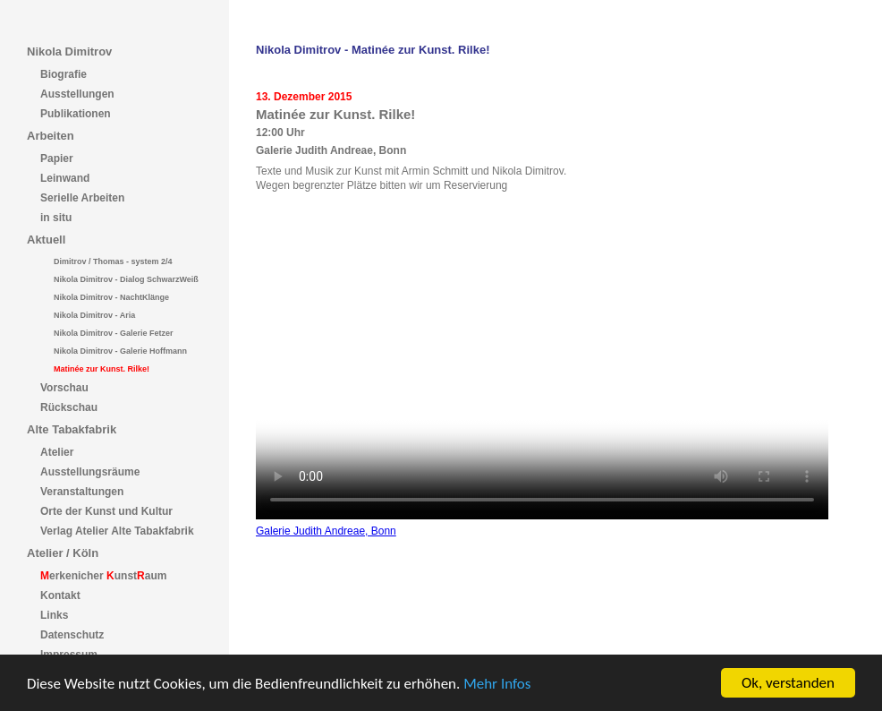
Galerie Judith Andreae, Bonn (326, 531)
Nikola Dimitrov (69, 51)
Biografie (63, 74)
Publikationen (75, 113)
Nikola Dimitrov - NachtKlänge (111, 297)
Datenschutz (72, 635)
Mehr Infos (496, 684)
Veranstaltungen (81, 491)
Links (54, 615)
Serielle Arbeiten (82, 198)
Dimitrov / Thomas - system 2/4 (113, 261)
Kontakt (60, 595)
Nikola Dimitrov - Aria (94, 315)
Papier (56, 158)
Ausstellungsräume (90, 472)
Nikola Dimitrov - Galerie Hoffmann (120, 351)
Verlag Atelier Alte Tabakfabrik (117, 531)
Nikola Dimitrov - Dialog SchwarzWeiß (126, 279)
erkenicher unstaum (103, 576)
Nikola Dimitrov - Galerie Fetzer (114, 333)
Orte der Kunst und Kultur (106, 511)
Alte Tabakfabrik (71, 429)
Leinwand (64, 178)
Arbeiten (50, 135)
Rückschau (69, 407)
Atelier (56, 452)
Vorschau (64, 387)
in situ (56, 217)
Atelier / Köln (62, 553)
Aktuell (46, 239)
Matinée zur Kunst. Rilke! (101, 368)
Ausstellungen (77, 94)
